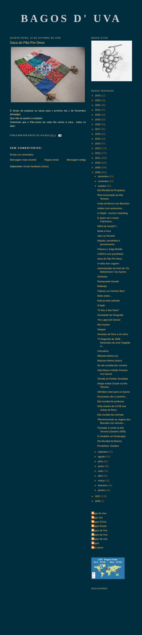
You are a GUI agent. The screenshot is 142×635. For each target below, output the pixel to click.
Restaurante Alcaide (108, 281)
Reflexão (102, 286)
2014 (98, 143)
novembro (103, 181)
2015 (98, 138)
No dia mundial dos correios (112, 365)
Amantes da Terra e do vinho (112, 334)
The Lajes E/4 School (108, 319)
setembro (103, 451)
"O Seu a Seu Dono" (108, 310)
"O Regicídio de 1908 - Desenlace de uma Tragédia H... (113, 343)
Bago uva (97, 517)
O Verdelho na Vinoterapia (111, 436)
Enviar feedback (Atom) (36, 166)
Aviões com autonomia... (110, 208)
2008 (98, 172)
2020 (98, 114)
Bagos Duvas (99, 526)
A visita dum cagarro (108, 263)
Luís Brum (97, 547)
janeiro (102, 490)
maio (101, 471)
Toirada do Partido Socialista (112, 378)
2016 (98, 134)
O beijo (101, 305)
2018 (98, 124)
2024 (98, 95)
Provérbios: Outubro (108, 445)
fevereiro (103, 485)
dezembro (103, 176)
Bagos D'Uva (99, 521)
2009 (98, 167)
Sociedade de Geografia (110, 315)
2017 (98, 129)
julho (101, 461)
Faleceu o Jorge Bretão (109, 249)
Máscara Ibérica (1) (107, 355)
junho (101, 466)
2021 (98, 110)
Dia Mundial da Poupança (111, 190)
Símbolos (102, 276)
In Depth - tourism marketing (112, 213)
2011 (98, 158)
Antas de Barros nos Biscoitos (113, 203)
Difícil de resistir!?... (107, 226)
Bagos (95, 543)
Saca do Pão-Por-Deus (109, 258)
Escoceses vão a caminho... (112, 396)
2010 (98, 162)
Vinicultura (102, 351)
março (101, 480)
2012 (98, 153)
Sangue (101, 329)
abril (100, 475)
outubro (102, 186)
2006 (98, 501)
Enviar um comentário (21, 154)
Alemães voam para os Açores (113, 391)
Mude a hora (104, 231)
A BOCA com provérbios (110, 254)
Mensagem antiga (76, 159)
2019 (98, 119)
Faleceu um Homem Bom (110, 291)
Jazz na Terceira (106, 235)
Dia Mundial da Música (109, 441)
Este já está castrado (108, 300)
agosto (102, 456)
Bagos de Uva (99, 530)
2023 (98, 100)
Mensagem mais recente (23, 159)
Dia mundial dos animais (110, 414)
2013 (98, 148)
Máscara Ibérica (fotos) (109, 360)
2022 (98, 105)
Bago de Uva (99, 513)
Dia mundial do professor (110, 401)
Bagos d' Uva (71, 18)
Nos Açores (103, 324)
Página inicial (51, 159)
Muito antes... (104, 295)
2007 (98, 496)
